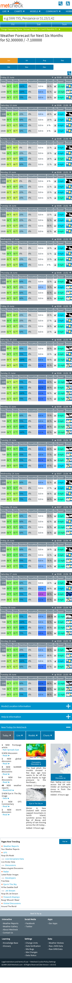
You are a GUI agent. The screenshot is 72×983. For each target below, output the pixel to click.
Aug (44, 60)
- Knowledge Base (10, 942)
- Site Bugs (29, 949)
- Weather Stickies (56, 942)
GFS (5, 852)
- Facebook (30, 923)
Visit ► (65, 841)
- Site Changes (31, 952)
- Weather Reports (10, 923)
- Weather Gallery (10, 926)
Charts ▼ (47, 735)
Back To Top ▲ (36, 913)
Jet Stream (10, 890)
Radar (6, 871)
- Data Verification (33, 946)
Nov (26, 67)
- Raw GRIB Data (55, 949)
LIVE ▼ (5, 11)
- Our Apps (52, 923)
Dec (44, 67)
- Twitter (28, 926)
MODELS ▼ (35, 11)
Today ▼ (7, 735)
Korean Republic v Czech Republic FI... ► (42, 29)
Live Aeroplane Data (14, 858)
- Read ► (6, 755)
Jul (26, 60)
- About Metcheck (10, 929)
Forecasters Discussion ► (36, 763)
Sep (62, 60)
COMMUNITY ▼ (53, 11)
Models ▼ (33, 735)
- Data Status (30, 955)
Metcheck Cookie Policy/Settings (43, 962)
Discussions (10, 865)
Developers (10, 877)
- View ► (6, 798)
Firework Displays (11, 897)
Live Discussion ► (60, 777)
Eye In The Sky (10, 884)
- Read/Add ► (8, 790)
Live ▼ (20, 735)
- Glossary (6, 946)
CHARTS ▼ (19, 11)
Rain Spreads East (11, 749)
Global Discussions (12, 903)
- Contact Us (7, 932)
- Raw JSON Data (55, 946)
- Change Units (31, 942)
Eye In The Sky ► (36, 803)
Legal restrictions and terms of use (15, 962)
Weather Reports (11, 846)
